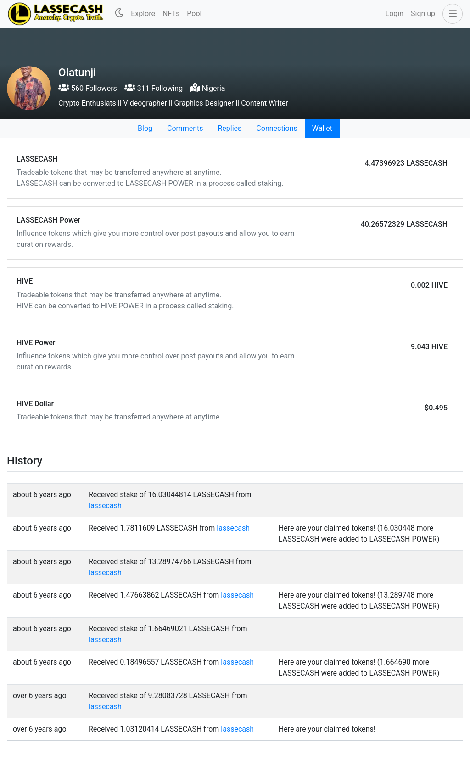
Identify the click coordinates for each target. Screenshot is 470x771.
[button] (451, 14)
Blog (145, 128)
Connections (276, 128)
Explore (143, 13)
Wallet (322, 128)
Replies (229, 128)
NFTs (170, 13)
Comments (185, 128)
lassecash (105, 505)
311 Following (153, 88)
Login (394, 13)
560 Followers (87, 88)
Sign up (423, 13)
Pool (194, 13)
